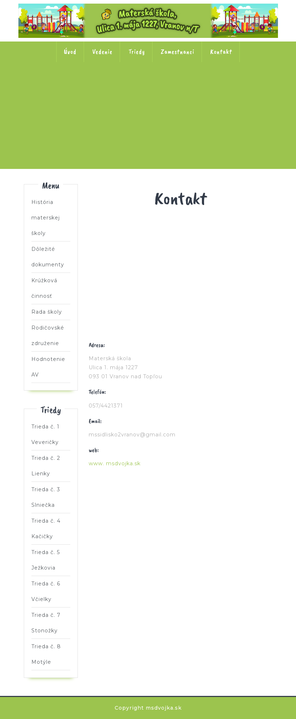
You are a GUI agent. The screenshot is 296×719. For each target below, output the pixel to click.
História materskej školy (45, 217)
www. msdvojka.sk (115, 463)
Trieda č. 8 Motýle (195, 131)
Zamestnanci (177, 52)
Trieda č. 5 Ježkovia (243, 85)
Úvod (70, 52)
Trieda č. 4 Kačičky (195, 85)
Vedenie (102, 52)
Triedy (136, 52)
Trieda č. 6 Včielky (101, 131)
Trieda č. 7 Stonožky (148, 131)
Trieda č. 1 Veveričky (54, 85)
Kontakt (221, 52)
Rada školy (46, 312)
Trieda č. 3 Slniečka (148, 85)
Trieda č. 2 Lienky (101, 85)
